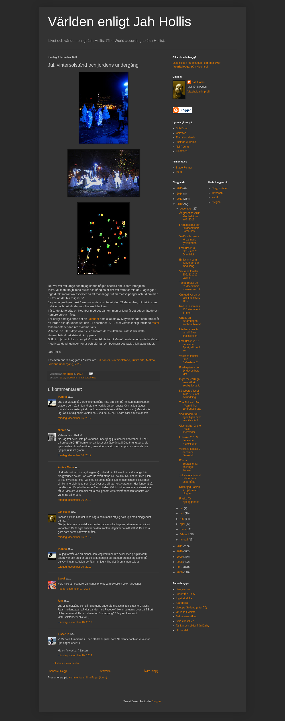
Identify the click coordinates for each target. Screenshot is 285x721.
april (183, 524)
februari (185, 534)
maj (182, 518)
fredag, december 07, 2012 (74, 588)
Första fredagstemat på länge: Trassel (188, 465)
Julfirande (138, 360)
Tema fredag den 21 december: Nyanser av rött (190, 286)
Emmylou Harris (185, 137)
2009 (180, 556)
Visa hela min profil (198, 91)
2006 (180, 572)
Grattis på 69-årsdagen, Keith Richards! (190, 321)
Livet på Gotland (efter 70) (191, 607)
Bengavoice (183, 589)
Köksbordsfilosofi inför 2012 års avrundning (189, 394)
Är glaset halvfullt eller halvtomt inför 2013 (189, 216)
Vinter (106, 360)
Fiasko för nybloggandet (189, 500)
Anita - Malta (66, 467)
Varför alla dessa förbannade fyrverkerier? (189, 239)
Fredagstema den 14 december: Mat (189, 371)
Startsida (105, 671)
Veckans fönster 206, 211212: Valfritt (188, 274)
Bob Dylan (182, 128)
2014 (180, 193)
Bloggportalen (220, 188)
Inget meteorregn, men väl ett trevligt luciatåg (189, 382)
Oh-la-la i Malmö (185, 612)
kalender (93, 318)
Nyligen (216, 202)
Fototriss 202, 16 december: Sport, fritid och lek (190, 345)
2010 (180, 551)
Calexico (181, 133)
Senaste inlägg (58, 671)
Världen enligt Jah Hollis (119, 21)
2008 (180, 561)
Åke (60, 600)
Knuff (215, 197)
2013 (180, 198)
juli (182, 508)
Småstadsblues (185, 621)
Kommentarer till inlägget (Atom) (88, 677)
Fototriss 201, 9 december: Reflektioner (188, 440)
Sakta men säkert (186, 616)
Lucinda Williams (186, 142)
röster (155, 323)
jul (68, 377)
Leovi (61, 578)
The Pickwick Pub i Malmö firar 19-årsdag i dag (190, 406)
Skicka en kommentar (66, 663)
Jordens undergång (60, 364)
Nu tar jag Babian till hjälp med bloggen (189, 490)
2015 (180, 188)
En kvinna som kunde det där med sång (189, 263)
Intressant (218, 193)
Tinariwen (181, 151)
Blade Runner (184, 167)
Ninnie (62, 430)
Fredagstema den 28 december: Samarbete (189, 228)
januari (184, 539)
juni (182, 513)
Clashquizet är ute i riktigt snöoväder (190, 429)
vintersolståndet (87, 377)
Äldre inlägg (151, 671)
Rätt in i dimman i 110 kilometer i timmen (189, 309)
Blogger (156, 701)
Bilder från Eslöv (185, 594)
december (186, 208)
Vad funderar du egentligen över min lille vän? (190, 417)
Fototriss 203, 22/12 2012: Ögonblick (188, 251)
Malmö (150, 360)
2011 (180, 546)
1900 (179, 172)
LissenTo (63, 634)
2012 (78, 364)
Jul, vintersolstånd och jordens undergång (190, 478)
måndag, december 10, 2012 (75, 622)
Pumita (62, 396)
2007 (180, 567)
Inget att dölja (184, 598)
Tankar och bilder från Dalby (192, 625)
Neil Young (182, 146)
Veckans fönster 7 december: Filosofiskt (189, 452)
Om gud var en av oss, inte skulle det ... (189, 298)
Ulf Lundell (182, 630)
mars (183, 529)
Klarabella (182, 602)
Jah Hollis (64, 512)
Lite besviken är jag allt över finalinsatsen (188, 332)
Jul (99, 360)
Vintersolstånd (121, 360)
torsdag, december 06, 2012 (74, 418)
